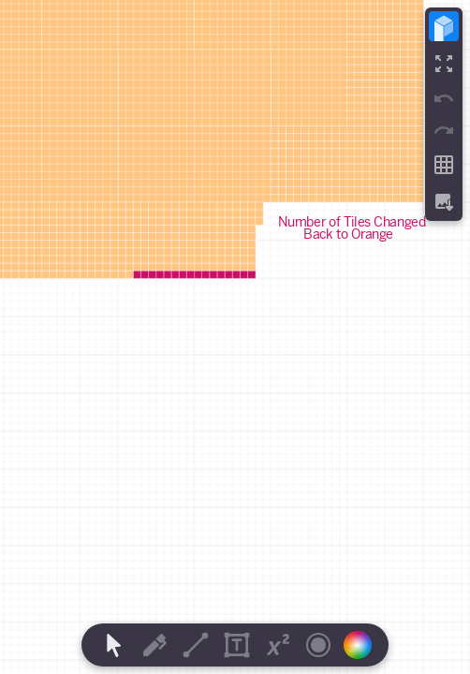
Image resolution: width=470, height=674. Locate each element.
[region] (235, 337)
